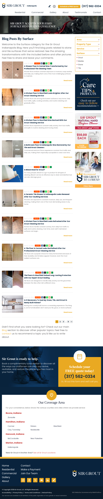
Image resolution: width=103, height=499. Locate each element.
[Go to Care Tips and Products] (88, 92)
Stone (80, 64)
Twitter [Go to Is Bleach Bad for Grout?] (44, 167)
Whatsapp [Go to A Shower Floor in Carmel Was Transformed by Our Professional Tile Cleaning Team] (46, 63)
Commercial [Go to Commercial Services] (37, 12)
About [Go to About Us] (66, 12)
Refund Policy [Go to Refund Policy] (47, 493)
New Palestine (36, 438)
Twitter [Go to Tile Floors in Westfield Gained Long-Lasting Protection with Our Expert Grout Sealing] (45, 273)
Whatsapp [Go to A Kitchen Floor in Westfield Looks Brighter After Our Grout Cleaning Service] (46, 90)
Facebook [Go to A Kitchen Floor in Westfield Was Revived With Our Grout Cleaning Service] (41, 117)
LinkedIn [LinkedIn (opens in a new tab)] (47, 480)
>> (71, 322)
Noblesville (35, 430)
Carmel (11, 426)
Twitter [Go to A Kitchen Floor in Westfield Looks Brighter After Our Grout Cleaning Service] (44, 90)
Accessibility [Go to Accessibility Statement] (6, 493)
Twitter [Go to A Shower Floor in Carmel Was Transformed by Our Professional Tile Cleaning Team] (44, 63)
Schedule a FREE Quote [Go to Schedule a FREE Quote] (69, 6)
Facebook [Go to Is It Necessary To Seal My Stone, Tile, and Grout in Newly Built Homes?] (42, 297)
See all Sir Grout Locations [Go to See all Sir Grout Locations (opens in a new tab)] (44, 452)
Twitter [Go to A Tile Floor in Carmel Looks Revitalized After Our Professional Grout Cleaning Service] (44, 246)
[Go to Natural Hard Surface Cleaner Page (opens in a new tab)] (88, 131)
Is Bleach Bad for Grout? (34, 170)
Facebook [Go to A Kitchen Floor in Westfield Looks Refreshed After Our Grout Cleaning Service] (41, 219)
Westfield (57, 426)
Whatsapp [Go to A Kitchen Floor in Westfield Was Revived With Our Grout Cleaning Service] (46, 117)
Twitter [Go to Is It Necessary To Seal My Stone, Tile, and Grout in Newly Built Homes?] (45, 297)
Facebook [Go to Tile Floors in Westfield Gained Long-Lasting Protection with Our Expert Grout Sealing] (43, 273)
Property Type (84, 44)
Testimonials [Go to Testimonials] (81, 12)
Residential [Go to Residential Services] (20, 12)
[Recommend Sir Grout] (88, 170)
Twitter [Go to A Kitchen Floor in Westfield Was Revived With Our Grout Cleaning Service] (44, 117)
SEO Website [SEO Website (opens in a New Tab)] (76, 492)
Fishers (33, 426)
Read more (68, 81)
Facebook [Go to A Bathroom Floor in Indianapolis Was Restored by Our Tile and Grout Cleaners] (41, 142)
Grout (80, 57)
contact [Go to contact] (6, 333)
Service (80, 48)
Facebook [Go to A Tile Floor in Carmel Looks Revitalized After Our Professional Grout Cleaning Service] (42, 246)
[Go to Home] (19, 5)
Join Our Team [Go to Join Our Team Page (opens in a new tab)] (29, 473)
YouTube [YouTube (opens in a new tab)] (41, 480)
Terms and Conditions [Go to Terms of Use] (32, 493)
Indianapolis (13, 447)
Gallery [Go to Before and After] (53, 12)
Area (79, 39)
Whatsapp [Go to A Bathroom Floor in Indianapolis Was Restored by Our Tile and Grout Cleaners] (46, 142)
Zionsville (11, 417)
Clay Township (14, 430)
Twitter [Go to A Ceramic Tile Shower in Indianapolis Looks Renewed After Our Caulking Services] (44, 192)
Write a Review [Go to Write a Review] (49, 6)
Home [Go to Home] (5, 465)
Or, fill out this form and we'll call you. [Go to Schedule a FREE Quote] (79, 381)
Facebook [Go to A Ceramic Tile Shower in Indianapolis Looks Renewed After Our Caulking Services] (41, 192)
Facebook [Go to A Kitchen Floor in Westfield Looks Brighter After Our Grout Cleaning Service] (41, 90)
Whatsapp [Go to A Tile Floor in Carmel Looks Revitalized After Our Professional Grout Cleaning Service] (47, 246)
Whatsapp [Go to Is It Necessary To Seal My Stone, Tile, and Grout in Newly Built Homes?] (47, 297)
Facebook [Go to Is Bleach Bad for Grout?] (41, 167)
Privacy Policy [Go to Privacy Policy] (18, 493)
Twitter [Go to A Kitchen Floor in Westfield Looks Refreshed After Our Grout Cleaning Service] (43, 219)
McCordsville (13, 438)
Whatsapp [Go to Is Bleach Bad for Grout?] (46, 167)
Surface (81, 53)
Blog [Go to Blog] (4, 330)
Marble (81, 61)
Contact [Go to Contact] (97, 12)
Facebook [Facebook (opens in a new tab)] (29, 480)
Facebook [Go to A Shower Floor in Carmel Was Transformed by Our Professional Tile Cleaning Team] (41, 63)
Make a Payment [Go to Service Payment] (30, 469)
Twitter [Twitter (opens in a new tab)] (35, 480)
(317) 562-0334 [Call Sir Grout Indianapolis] (91, 6)
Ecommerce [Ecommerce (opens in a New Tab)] (86, 492)
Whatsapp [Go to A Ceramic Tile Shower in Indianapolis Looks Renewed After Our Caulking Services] (46, 192)
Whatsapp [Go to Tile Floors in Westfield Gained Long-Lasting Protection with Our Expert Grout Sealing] (47, 273)
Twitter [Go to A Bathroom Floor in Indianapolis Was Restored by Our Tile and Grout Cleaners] (43, 142)
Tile (79, 68)
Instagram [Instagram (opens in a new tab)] (23, 480)
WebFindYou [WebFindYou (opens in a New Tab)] (96, 492)
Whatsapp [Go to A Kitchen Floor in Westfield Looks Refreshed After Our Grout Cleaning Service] (46, 219)
